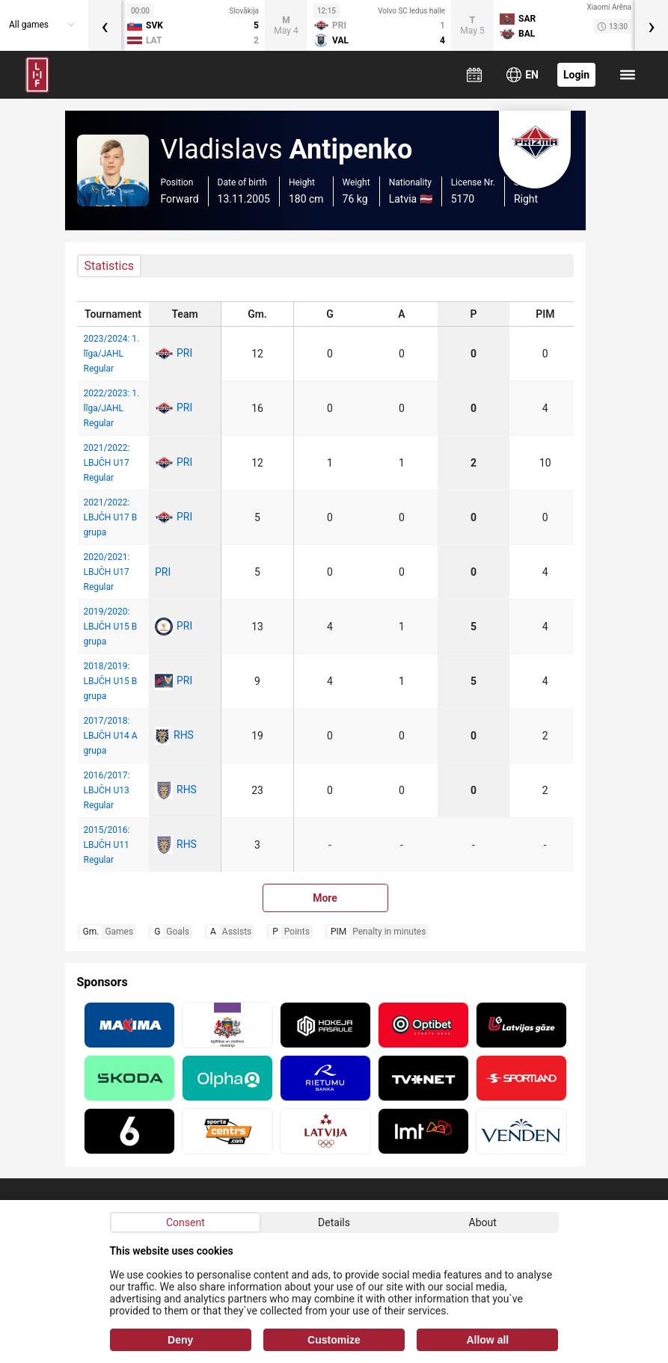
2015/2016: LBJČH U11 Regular (107, 845)
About (483, 1222)
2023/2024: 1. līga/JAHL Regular (112, 353)
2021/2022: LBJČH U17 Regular (107, 463)
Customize (334, 1340)
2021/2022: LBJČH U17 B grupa (111, 517)
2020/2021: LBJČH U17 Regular (107, 572)
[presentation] (104, 25)
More (325, 898)
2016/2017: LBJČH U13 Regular (107, 790)
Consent (185, 1222)
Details (334, 1222)
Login (576, 75)
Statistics (110, 266)
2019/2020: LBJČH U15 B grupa (111, 626)
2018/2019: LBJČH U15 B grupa (111, 681)
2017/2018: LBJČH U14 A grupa (111, 736)
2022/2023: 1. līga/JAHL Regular (112, 408)
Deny (180, 1340)
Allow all (487, 1340)
